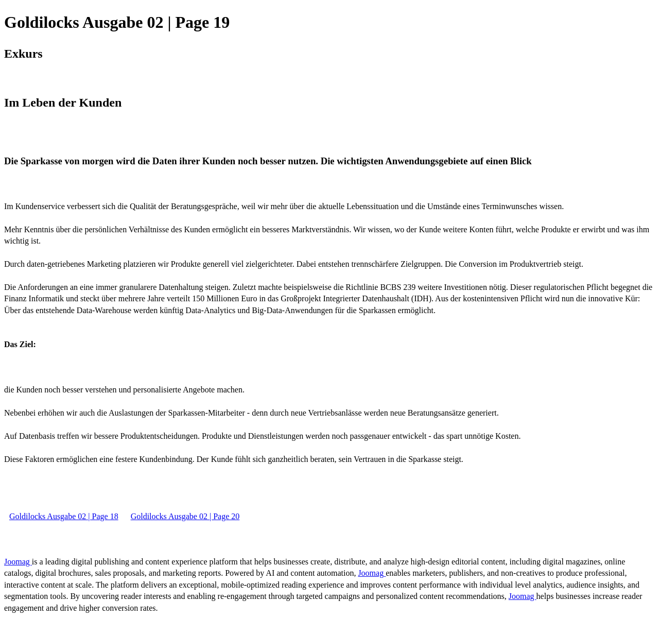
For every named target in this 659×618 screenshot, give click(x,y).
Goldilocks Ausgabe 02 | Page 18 (63, 516)
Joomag (18, 561)
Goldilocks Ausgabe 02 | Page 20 (185, 516)
